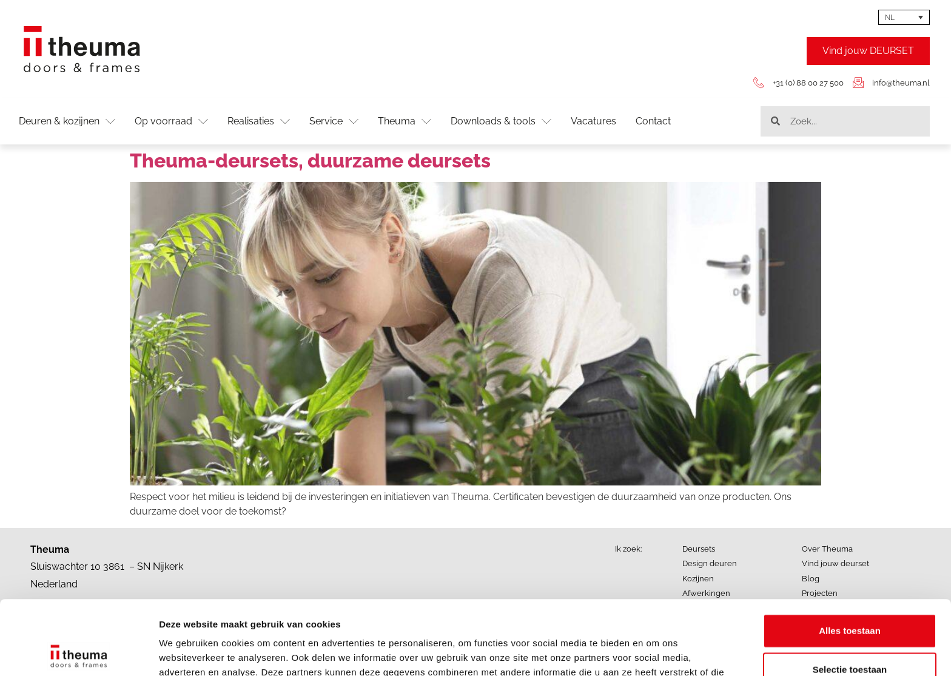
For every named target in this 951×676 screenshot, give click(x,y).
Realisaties (258, 121)
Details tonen (655, 652)
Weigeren (849, 634)
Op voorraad (171, 121)
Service (333, 121)
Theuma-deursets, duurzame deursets (310, 160)
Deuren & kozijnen (67, 121)
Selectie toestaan (850, 595)
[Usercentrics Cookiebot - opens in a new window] (78, 652)
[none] (904, 17)
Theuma (404, 121)
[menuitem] (904, 17)
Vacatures (593, 121)
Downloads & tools (501, 121)
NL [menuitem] (890, 17)
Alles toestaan (850, 556)
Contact (653, 121)
